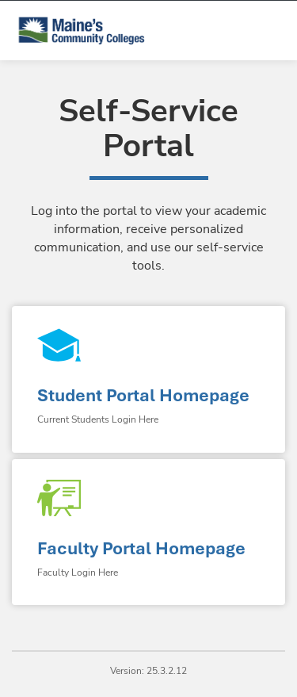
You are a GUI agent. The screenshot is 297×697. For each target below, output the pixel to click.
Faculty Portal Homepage (141, 548)
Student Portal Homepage (143, 395)
